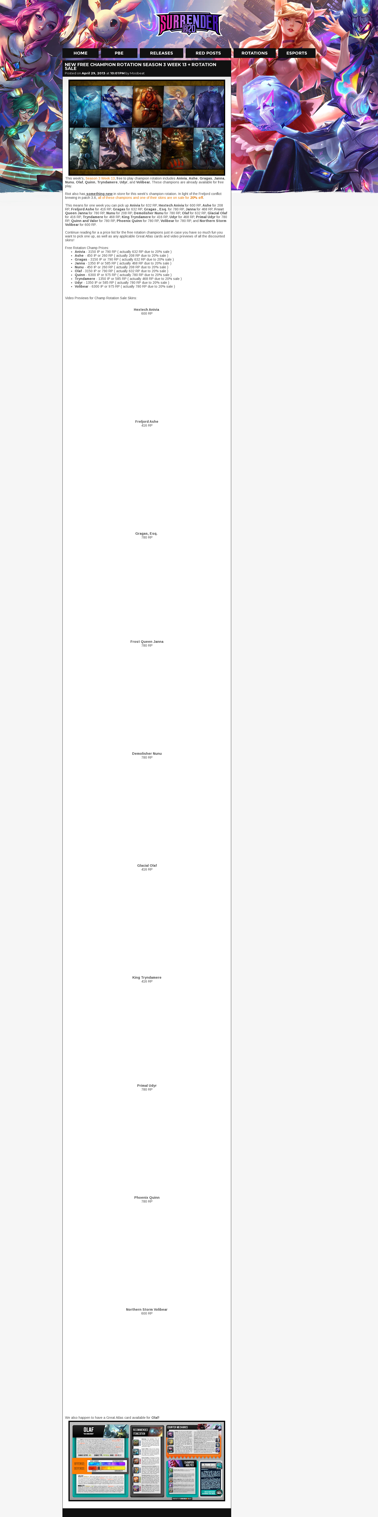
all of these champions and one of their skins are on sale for (150, 198)
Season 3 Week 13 (100, 178)
